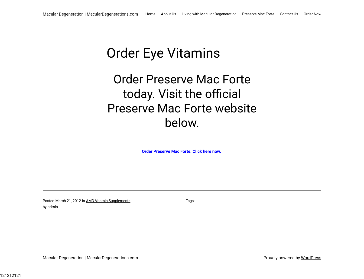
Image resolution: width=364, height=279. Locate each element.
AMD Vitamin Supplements (108, 201)
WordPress (311, 257)
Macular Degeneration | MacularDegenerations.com (90, 14)
